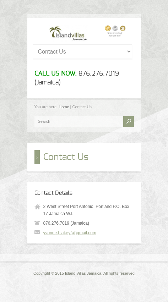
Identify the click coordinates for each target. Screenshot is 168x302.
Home (64, 107)
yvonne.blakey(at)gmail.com (69, 232)
